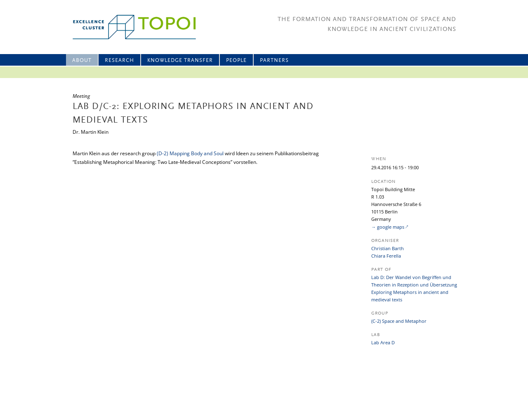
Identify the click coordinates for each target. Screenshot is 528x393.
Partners (274, 60)
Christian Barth (387, 248)
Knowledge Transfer (180, 60)
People (236, 60)
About (82, 60)
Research (119, 60)
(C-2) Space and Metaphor (399, 321)
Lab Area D (383, 342)
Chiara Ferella (386, 256)
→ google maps (387, 227)
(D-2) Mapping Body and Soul (190, 153)
